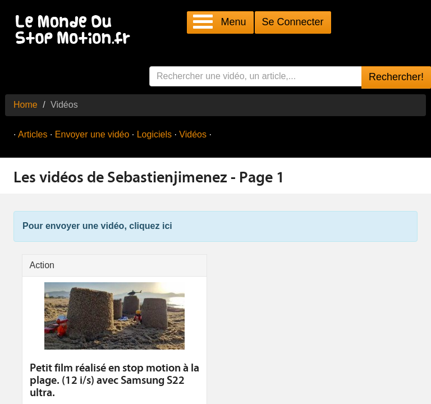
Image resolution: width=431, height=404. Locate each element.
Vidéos (193, 134)
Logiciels (154, 134)
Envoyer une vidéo (92, 134)
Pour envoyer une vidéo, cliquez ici (97, 226)
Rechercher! (396, 76)
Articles (32, 134)
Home (25, 104)
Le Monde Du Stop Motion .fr (76, 30)
